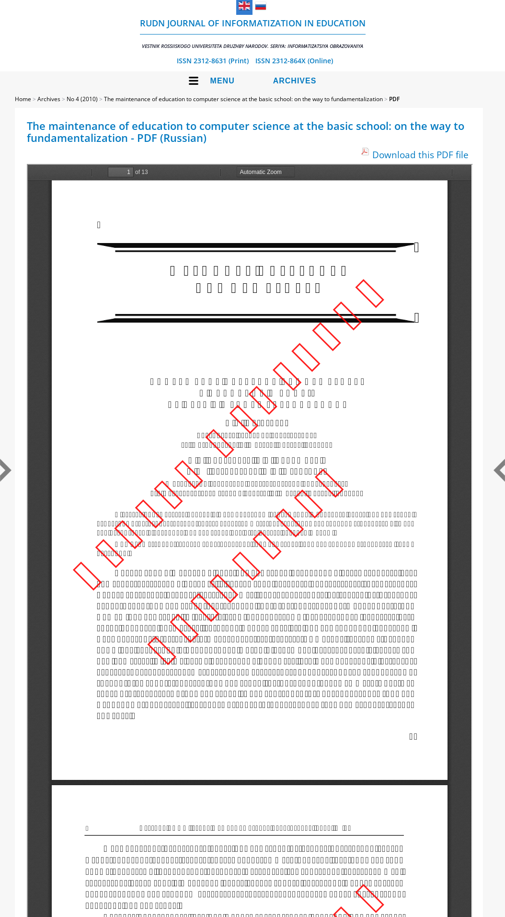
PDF (394, 99)
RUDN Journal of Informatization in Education (253, 33)
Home (23, 99)
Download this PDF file (420, 154)
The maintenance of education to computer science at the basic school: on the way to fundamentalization (243, 99)
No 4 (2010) (82, 99)
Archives (295, 81)
